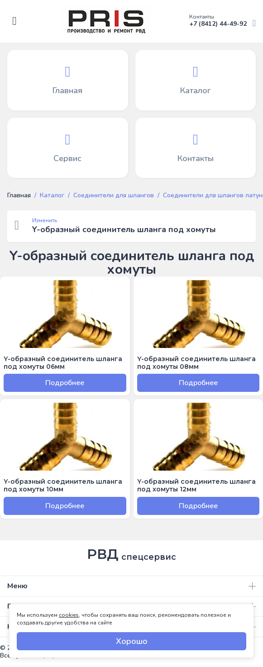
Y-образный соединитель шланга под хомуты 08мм (196, 363)
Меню (131, 586)
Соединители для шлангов (113, 195)
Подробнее (64, 383)
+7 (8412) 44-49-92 (222, 21)
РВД (131, 554)
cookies (69, 615)
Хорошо (132, 641)
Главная (19, 195)
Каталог (52, 195)
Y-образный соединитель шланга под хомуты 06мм (63, 363)
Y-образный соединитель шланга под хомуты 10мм (63, 485)
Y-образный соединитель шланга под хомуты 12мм (196, 485)
